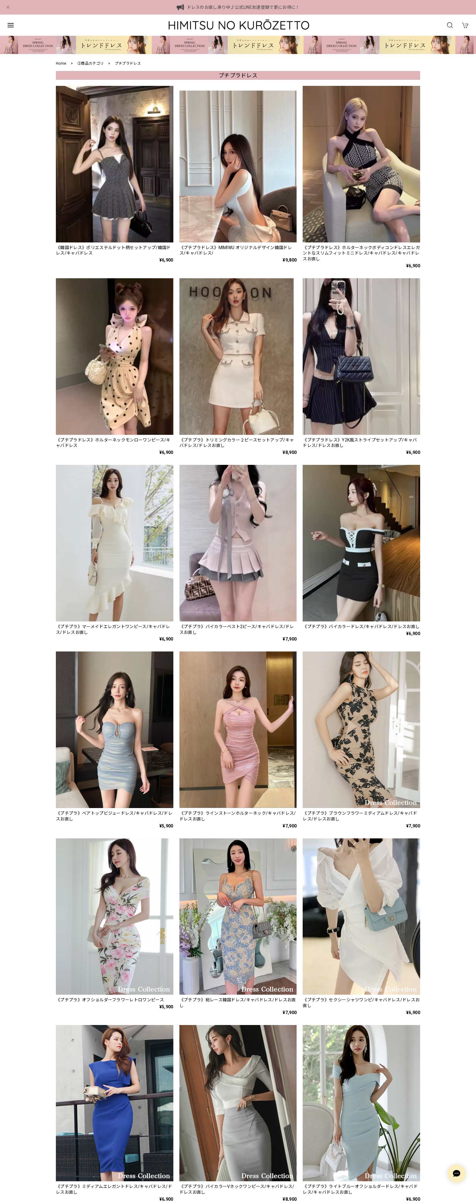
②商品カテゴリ (90, 63)
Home (61, 63)
